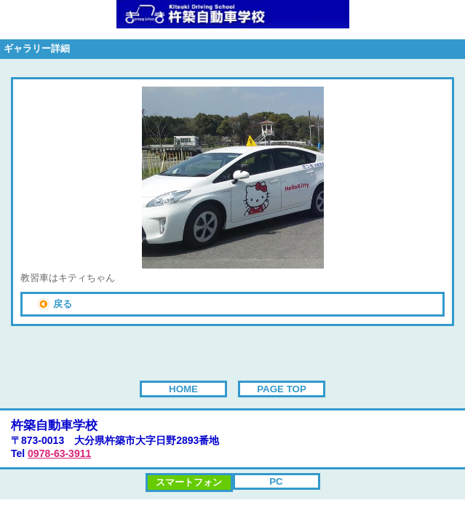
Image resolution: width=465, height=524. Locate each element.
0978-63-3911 (59, 453)
